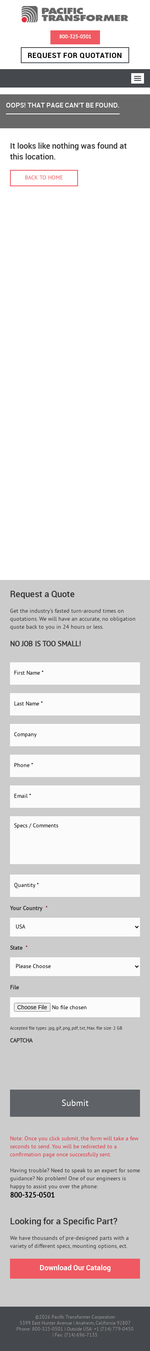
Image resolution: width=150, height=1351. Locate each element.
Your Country (29, 908)
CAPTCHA (21, 1041)
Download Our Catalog (75, 1267)
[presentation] (71, 1065)
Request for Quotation (75, 55)
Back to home (44, 178)
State (19, 948)
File (14, 987)
